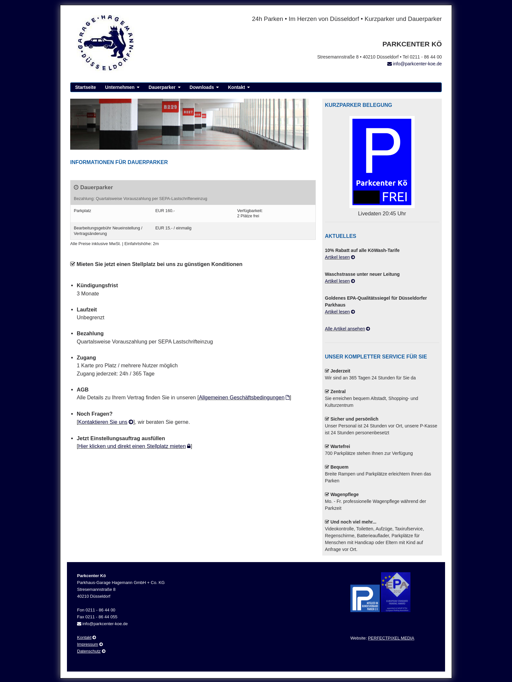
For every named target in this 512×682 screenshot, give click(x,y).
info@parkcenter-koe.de (417, 63)
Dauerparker (162, 87)
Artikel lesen (337, 257)
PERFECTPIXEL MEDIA (391, 641)
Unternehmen (120, 87)
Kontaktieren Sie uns (103, 422)
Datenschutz (89, 654)
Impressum (87, 647)
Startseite (85, 87)
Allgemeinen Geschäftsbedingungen (241, 397)
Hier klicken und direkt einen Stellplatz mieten (132, 446)
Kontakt (236, 87)
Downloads (202, 87)
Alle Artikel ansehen (345, 328)
